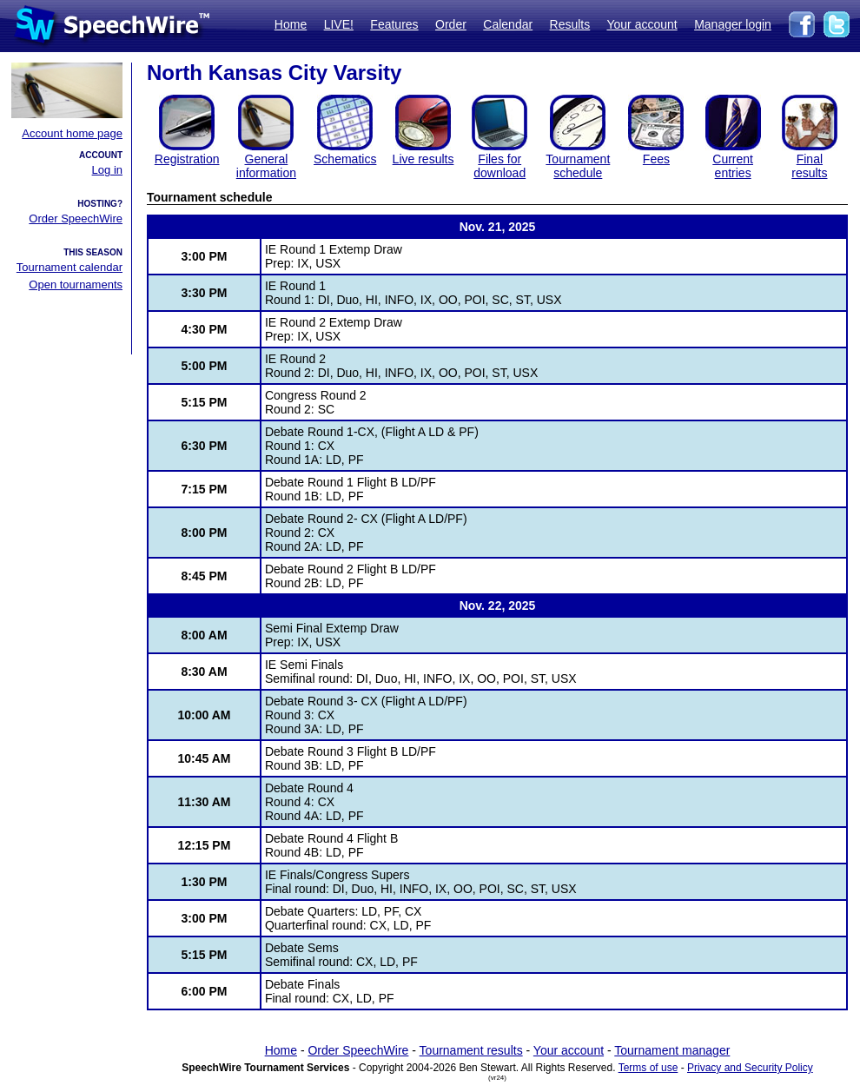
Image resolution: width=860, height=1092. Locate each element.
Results (570, 24)
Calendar (508, 24)
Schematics (345, 159)
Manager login (732, 24)
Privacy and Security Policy (750, 1068)
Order (450, 24)
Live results (423, 159)
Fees (656, 159)
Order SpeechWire (75, 218)
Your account (641, 24)
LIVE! (339, 24)
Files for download (499, 166)
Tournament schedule (578, 166)
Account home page (72, 133)
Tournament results (471, 1050)
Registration (187, 159)
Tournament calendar (69, 267)
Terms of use (648, 1068)
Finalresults (809, 166)
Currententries (732, 166)
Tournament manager (672, 1050)
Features (394, 24)
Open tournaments (75, 284)
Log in (107, 169)
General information (266, 166)
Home (291, 24)
